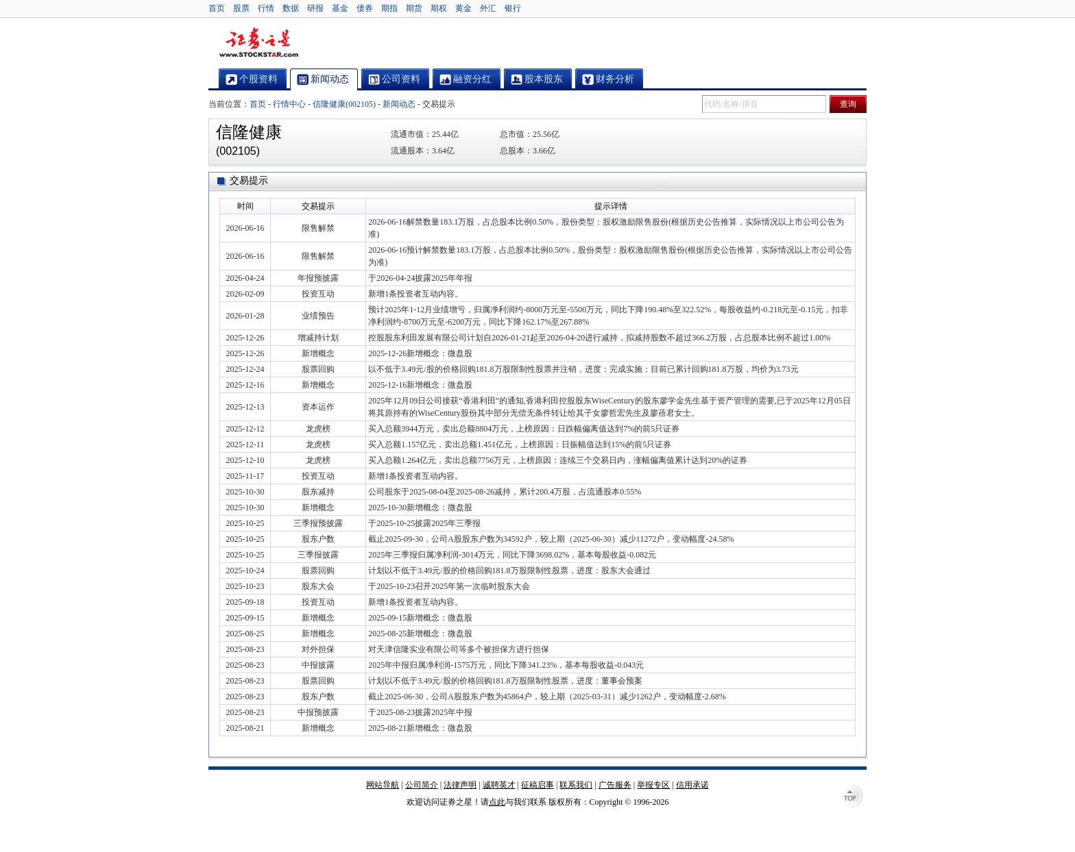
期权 (439, 8)
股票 (241, 8)
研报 (315, 8)
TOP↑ (853, 797)
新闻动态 (399, 104)
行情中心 (289, 104)
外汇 (488, 8)
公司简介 (421, 785)
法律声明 (460, 785)
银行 (513, 8)
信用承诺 (692, 785)
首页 (216, 8)
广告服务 (615, 785)
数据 (290, 8)
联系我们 (575, 785)
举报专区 (653, 785)
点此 (497, 802)
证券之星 (258, 43)
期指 (389, 8)
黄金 (463, 8)
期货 (414, 8)
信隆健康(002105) (344, 104)
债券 (365, 8)
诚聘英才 (499, 785)
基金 (340, 8)
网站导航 (382, 785)
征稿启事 (537, 785)
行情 (266, 8)
